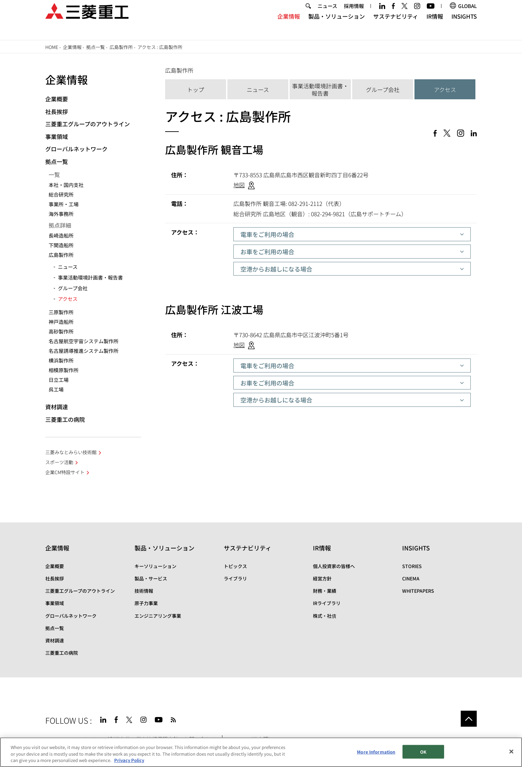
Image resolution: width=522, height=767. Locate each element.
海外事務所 (61, 213)
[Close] (511, 751)
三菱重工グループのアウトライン (87, 124)
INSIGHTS (464, 25)
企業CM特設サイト (65, 472)
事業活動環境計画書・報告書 (320, 89)
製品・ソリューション (336, 25)
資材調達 (56, 406)
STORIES (412, 566)
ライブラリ (235, 578)
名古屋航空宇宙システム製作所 (84, 341)
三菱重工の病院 (65, 419)
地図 (239, 185)
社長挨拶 (56, 111)
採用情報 (354, 14)
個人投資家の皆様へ (334, 566)
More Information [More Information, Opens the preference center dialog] (376, 752)
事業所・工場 (64, 204)
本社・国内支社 (66, 184)
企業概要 (56, 99)
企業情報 (288, 25)
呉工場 (56, 389)
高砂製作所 (61, 331)
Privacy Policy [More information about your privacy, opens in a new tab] (129, 760)
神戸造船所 (61, 321)
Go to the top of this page (469, 719)
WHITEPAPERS (418, 590)
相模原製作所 (64, 370)
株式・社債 (324, 615)
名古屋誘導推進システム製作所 (84, 350)
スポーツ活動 (59, 462)
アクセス (445, 89)
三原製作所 (61, 312)
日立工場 (59, 379)
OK (423, 752)
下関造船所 (61, 245)
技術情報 (143, 590)
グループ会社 (382, 89)
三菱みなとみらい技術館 (71, 452)
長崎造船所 (61, 235)
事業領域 (56, 136)
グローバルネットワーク (76, 149)
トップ (195, 89)
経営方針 (322, 578)
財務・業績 (324, 590)
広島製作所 (121, 47)
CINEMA (410, 578)
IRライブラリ (327, 603)
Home (51, 47)
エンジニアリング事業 (157, 615)
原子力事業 (146, 603)
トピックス (235, 566)
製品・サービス (150, 578)
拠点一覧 (95, 47)
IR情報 (434, 25)
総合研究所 (61, 194)
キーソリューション (155, 566)
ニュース (327, 14)
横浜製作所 (61, 360)
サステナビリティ (395, 25)
